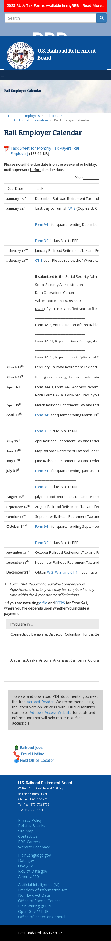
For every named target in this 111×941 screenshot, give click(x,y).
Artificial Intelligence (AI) (38, 884)
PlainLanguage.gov (34, 855)
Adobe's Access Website (51, 712)
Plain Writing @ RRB (35, 906)
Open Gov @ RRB (33, 911)
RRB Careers (29, 841)
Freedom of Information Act (42, 889)
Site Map (25, 830)
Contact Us (27, 836)
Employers (32, 115)
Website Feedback (34, 847)
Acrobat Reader (40, 701)
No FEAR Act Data (34, 895)
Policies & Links (31, 825)
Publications (55, 115)
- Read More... (92, 5)
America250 (28, 876)
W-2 (71, 208)
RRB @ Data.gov (32, 871)
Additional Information (30, 120)
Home (12, 115)
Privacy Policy (30, 820)
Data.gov (26, 860)
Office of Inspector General (41, 916)
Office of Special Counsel (40, 900)
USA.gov (25, 865)
